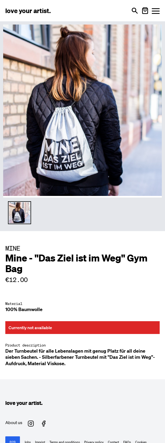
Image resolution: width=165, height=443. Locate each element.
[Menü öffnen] (156, 10)
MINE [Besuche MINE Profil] (12, 248)
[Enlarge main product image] (82, 110)
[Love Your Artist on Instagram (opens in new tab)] (31, 423)
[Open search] (134, 10)
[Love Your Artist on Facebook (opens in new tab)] (43, 423)
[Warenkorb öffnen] (145, 10)
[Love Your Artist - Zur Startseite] (28, 11)
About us (13, 422)
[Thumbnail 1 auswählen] (20, 213)
